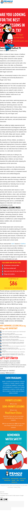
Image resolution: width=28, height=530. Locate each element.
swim (12, 243)
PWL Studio (10, 485)
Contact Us (14, 482)
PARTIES (22, 480)
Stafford (23, 243)
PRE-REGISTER (7, 480)
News (18, 480)
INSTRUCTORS (23, 478)
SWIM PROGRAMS (14, 478)
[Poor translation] (5, 499)
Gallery (13, 480)
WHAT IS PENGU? (6, 478)
